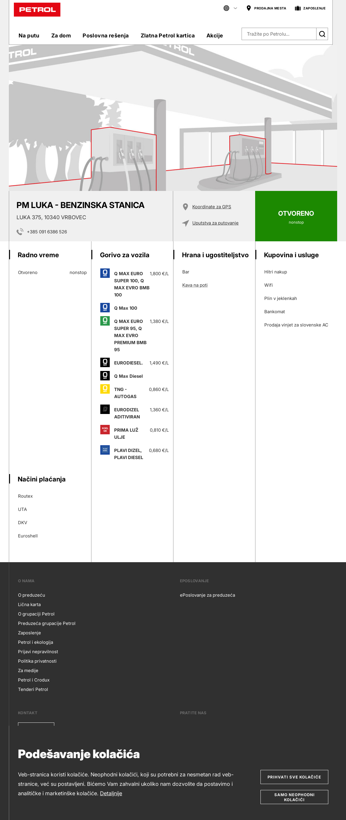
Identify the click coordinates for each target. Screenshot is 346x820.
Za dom (61, 35)
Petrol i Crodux (34, 680)
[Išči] (322, 34)
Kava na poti (195, 285)
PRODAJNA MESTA (266, 8)
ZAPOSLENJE (310, 8)
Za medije (28, 670)
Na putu (29, 35)
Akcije (214, 35)
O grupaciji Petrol (36, 614)
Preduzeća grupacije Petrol (47, 623)
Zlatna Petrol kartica (168, 35)
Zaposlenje (29, 633)
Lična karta (29, 604)
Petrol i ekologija (35, 642)
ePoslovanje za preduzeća (207, 595)
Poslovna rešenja (106, 35)
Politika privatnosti (37, 661)
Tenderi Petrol (33, 689)
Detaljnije (111, 793)
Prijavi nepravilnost (38, 651)
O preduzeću (31, 595)
